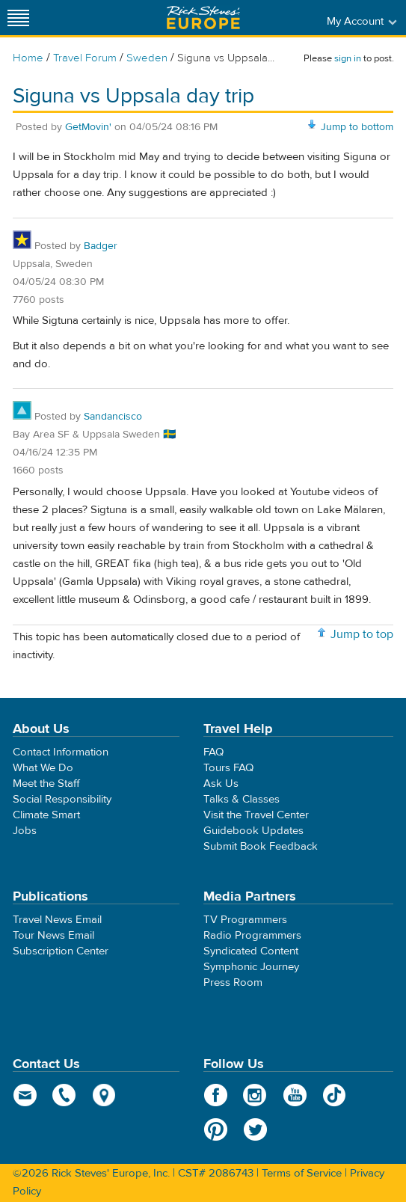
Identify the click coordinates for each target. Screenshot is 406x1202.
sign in (347, 58)
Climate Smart (46, 815)
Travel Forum (85, 58)
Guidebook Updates (253, 831)
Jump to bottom (357, 127)
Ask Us (221, 783)
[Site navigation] (18, 17)
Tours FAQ (228, 768)
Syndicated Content (250, 951)
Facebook (215, 1095)
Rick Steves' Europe (203, 17)
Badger (100, 246)
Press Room (232, 982)
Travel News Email (57, 920)
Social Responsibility (62, 799)
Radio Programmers (252, 935)
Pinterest (215, 1129)
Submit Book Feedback (260, 846)
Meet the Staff (46, 783)
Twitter (255, 1129)
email (25, 1095)
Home (28, 58)
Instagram (255, 1095)
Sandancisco (113, 416)
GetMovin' (88, 127)
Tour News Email (53, 935)
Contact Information (60, 752)
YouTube (295, 1095)
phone (64, 1095)
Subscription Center (60, 951)
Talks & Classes (241, 799)
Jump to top (361, 634)
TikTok (334, 1095)
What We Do (43, 768)
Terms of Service (302, 1173)
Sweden (146, 58)
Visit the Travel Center (256, 815)
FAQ (213, 752)
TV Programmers (245, 920)
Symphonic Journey (251, 967)
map (104, 1095)
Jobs (25, 831)
